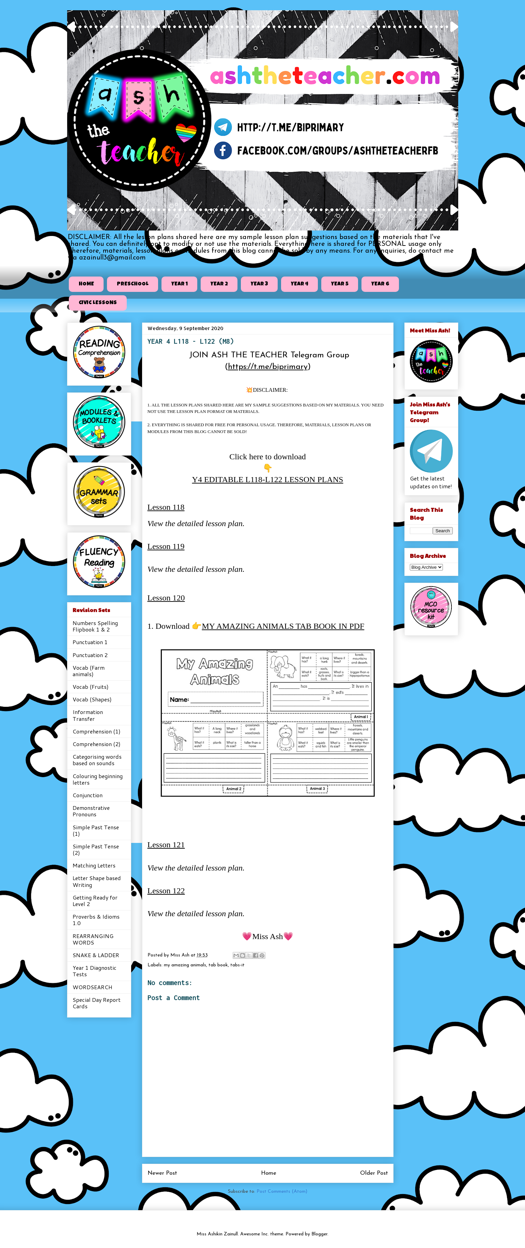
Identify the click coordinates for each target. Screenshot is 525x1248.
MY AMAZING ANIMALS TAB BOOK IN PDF (283, 626)
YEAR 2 (219, 284)
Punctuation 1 (90, 642)
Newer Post (162, 1173)
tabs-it (237, 965)
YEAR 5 (340, 284)
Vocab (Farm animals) (89, 671)
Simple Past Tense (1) (96, 830)
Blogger (319, 1234)
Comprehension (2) (97, 744)
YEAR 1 (179, 284)
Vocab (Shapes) (92, 699)
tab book (218, 965)
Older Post (374, 1173)
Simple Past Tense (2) (96, 849)
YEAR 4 (299, 284)
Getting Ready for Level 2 (95, 900)
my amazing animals (185, 965)
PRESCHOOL (133, 284)
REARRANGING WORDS (93, 939)
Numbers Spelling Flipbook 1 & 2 (95, 626)
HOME (86, 284)
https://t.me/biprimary (268, 367)
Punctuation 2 (90, 655)
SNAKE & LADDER (96, 955)
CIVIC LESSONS (98, 303)
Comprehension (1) (97, 731)
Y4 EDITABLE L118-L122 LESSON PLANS (267, 479)
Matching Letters (94, 865)
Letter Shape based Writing (97, 881)
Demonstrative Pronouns (91, 811)
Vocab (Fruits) (91, 686)
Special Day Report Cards (97, 1003)
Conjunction (88, 795)
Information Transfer (88, 715)
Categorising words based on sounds (97, 760)
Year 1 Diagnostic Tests (95, 971)
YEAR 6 (380, 284)
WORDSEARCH (92, 987)
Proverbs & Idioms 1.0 (96, 919)
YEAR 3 (259, 284)
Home (268, 1173)
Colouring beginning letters (98, 779)
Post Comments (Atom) (282, 1191)
